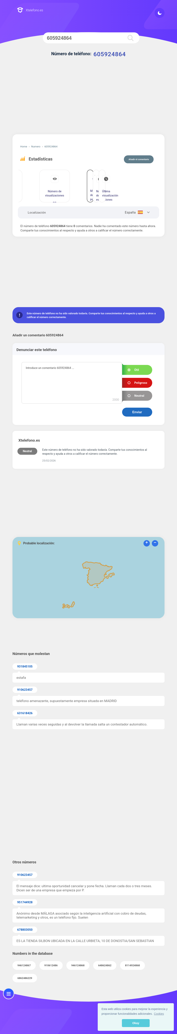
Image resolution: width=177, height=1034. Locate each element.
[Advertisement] (88, 100)
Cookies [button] (159, 1013)
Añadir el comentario (139, 159)
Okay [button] (135, 1023)
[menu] (8, 993)
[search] (130, 37)
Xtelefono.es (30, 10)
